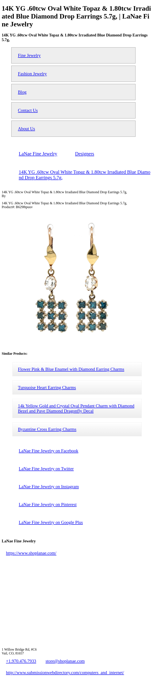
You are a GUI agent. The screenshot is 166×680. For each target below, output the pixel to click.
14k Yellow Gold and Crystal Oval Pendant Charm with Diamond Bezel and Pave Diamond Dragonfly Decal (76, 408)
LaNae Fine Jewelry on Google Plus (51, 522)
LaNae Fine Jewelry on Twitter (46, 468)
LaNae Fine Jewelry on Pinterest (48, 504)
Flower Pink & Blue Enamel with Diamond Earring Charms (71, 369)
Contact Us (28, 110)
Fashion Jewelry (32, 73)
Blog (22, 91)
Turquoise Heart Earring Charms (47, 387)
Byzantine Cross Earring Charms (47, 429)
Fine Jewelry (29, 55)
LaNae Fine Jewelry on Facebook (48, 450)
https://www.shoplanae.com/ (31, 552)
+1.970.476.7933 (21, 660)
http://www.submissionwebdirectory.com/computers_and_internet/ (65, 672)
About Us (26, 128)
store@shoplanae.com (65, 660)
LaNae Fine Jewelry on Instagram (49, 486)
